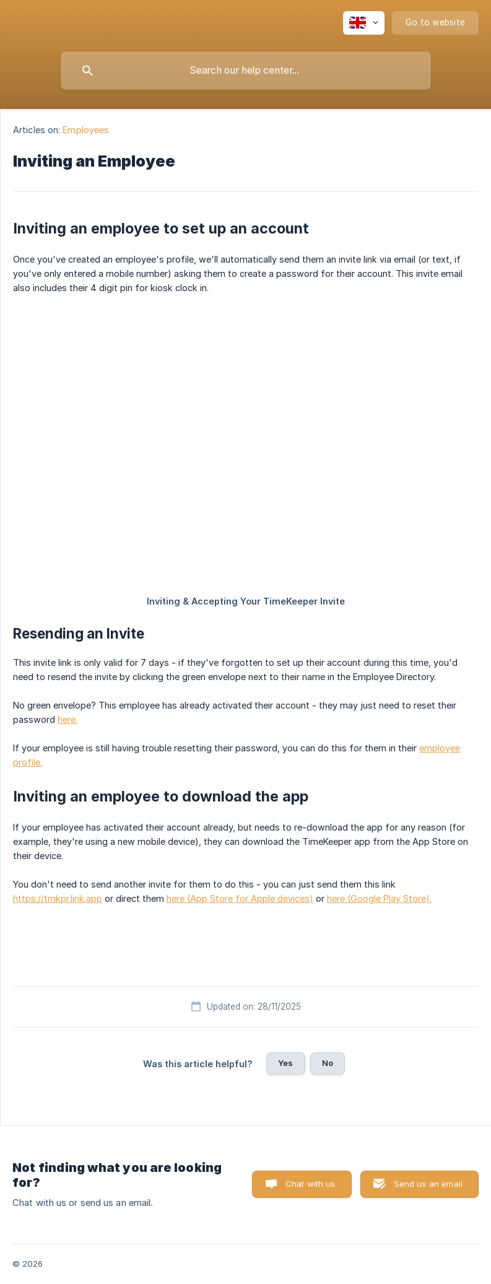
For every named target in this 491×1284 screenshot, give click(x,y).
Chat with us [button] (310, 1184)
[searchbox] (246, 70)
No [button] (327, 1063)
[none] (364, 23)
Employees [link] (86, 129)
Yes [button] (285, 1063)
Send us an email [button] (428, 1184)
